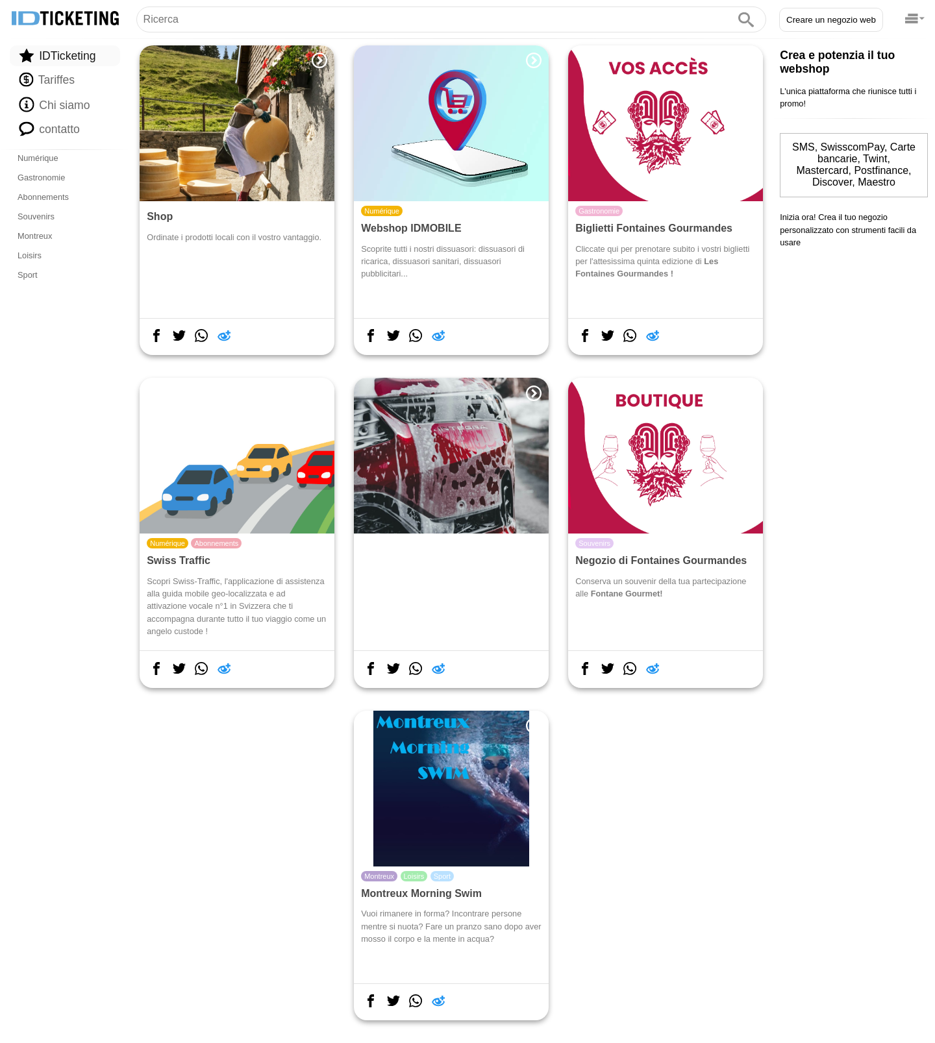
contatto (49, 128)
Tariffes (47, 80)
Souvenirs (36, 216)
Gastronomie (41, 177)
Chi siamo (54, 104)
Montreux (35, 236)
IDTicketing (57, 55)
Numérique (38, 158)
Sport (28, 275)
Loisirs (30, 255)
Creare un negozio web (831, 20)
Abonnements (43, 197)
